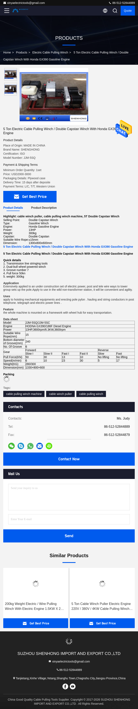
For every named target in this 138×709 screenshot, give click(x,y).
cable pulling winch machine (24, 394)
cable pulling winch (91, 394)
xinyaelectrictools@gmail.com (24, 3)
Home (7, 52)
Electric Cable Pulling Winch (50, 52)
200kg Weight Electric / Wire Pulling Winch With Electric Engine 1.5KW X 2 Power (33, 606)
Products (21, 52)
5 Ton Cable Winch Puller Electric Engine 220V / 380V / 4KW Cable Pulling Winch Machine (101, 606)
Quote (128, 10)
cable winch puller (60, 394)
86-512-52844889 (121, 3)
